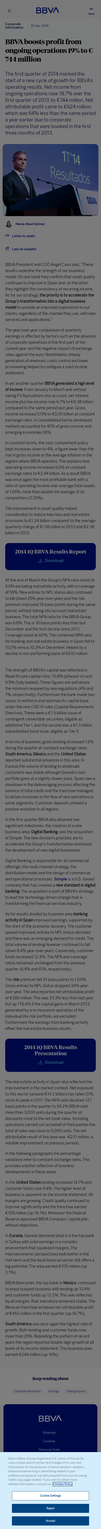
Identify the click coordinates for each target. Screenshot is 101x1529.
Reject (50, 1508)
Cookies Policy (62, 1484)
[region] (50, 1490)
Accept (50, 1520)
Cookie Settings (50, 1495)
